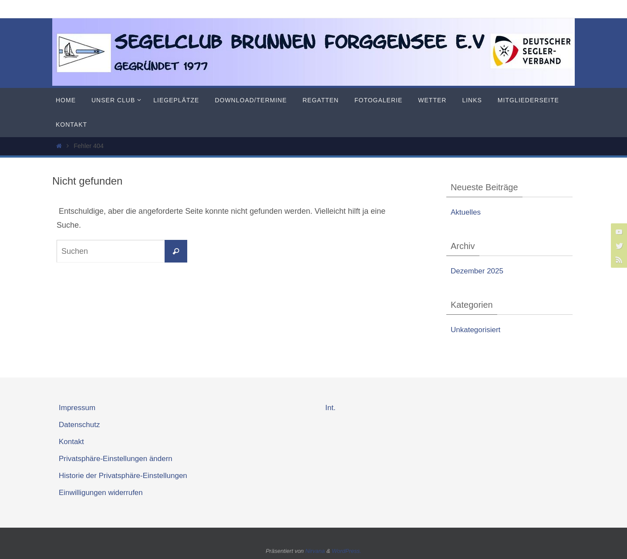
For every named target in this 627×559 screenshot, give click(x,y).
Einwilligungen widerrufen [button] (101, 492)
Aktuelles (466, 212)
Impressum (77, 408)
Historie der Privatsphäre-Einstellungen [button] (123, 475)
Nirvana (315, 551)
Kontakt (71, 442)
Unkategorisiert (475, 330)
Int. (330, 408)
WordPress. (346, 551)
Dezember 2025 (477, 271)
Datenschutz (79, 425)
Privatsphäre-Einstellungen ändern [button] (115, 459)
